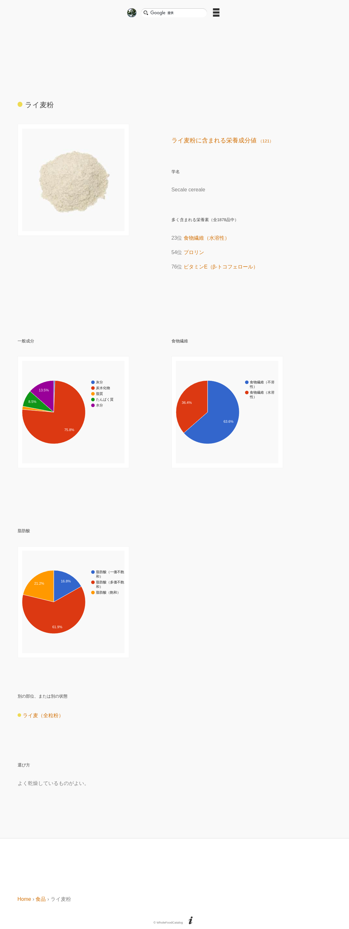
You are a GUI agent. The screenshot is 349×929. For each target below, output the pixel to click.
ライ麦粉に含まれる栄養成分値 (222, 140)
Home (24, 899)
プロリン (194, 252)
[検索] (176, 13)
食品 (41, 899)
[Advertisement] (175, 56)
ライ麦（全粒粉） (41, 715)
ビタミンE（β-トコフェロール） (221, 266)
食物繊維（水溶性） (207, 238)
